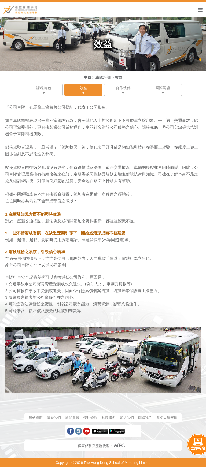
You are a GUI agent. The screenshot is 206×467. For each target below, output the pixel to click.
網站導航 (36, 418)
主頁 (87, 77)
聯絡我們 (145, 418)
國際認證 (162, 88)
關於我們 (54, 418)
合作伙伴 (123, 88)
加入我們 (127, 418)
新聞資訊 (72, 418)
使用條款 (90, 418)
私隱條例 (109, 418)
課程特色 (43, 88)
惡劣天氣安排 (166, 418)
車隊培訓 (103, 77)
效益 (118, 77)
